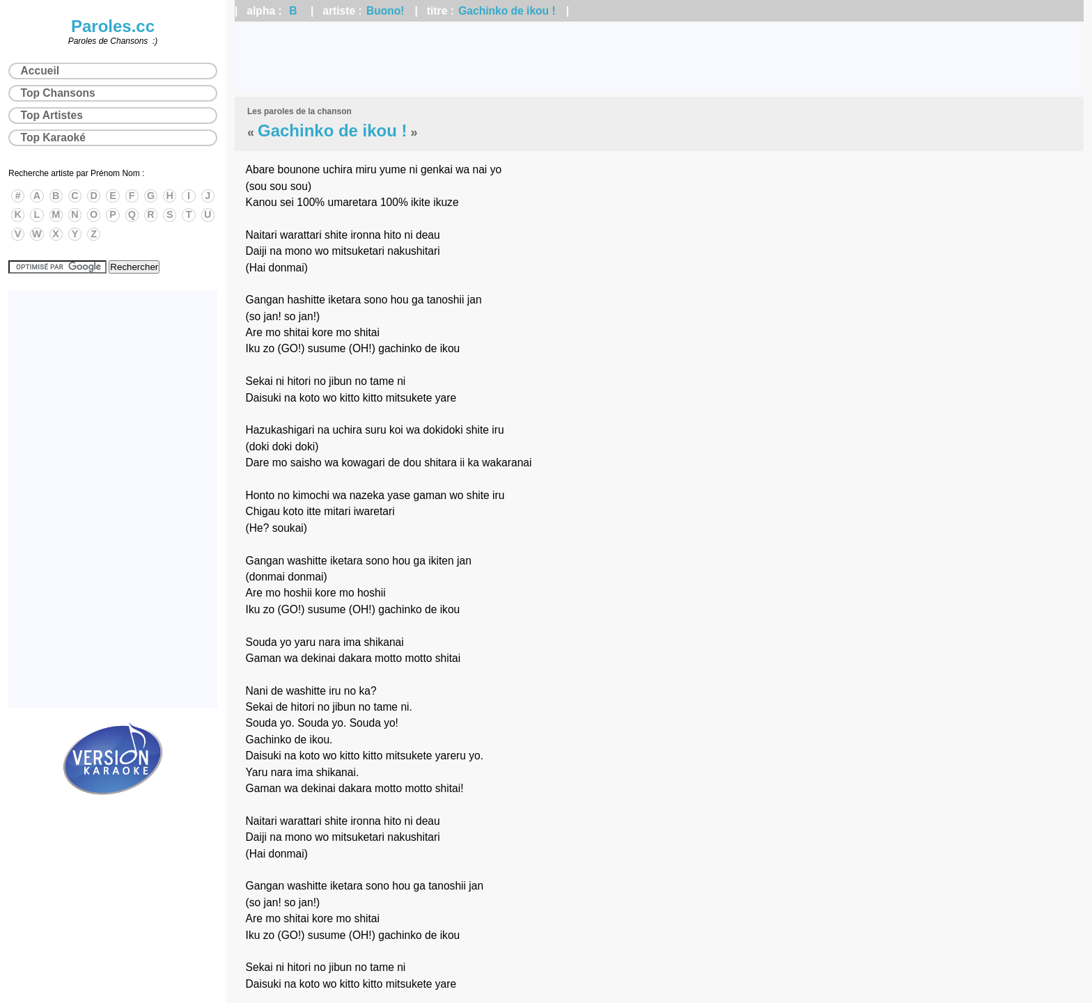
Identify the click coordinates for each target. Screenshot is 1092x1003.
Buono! (385, 11)
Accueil (40, 71)
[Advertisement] (659, 59)
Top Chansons (58, 93)
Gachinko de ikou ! (507, 11)
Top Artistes (52, 115)
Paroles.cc (113, 26)
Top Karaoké (53, 137)
